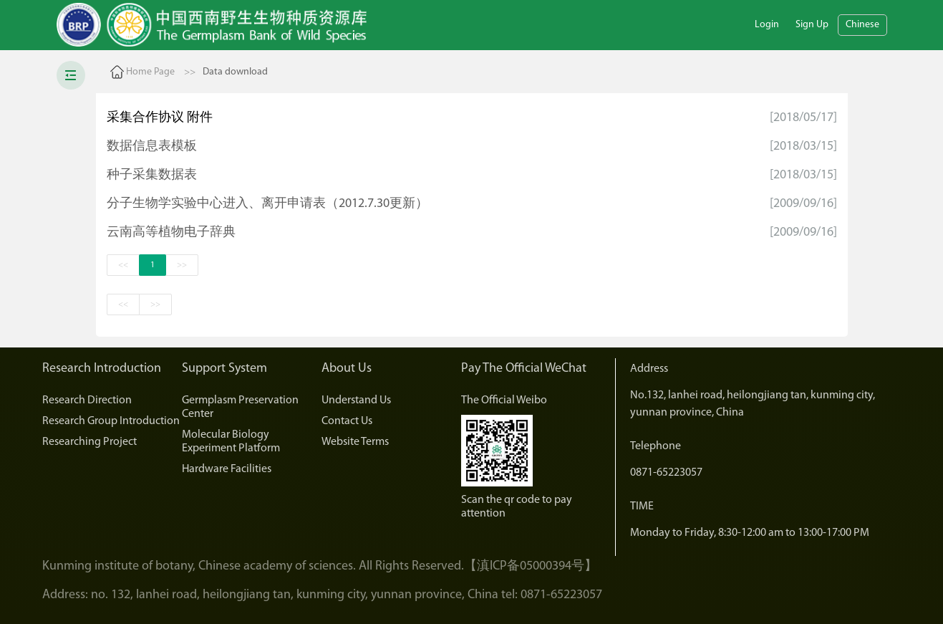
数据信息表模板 (152, 146)
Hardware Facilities (226, 469)
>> (182, 265)
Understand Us (356, 400)
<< (123, 265)
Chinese (862, 24)
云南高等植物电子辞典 (171, 232)
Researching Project (89, 442)
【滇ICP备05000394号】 (530, 566)
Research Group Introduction (111, 421)
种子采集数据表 (152, 175)
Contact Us (346, 421)
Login (767, 24)
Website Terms (355, 442)
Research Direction (87, 400)
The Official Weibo (504, 400)
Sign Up (811, 24)
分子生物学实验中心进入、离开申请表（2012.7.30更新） (267, 204)
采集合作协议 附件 (160, 118)
